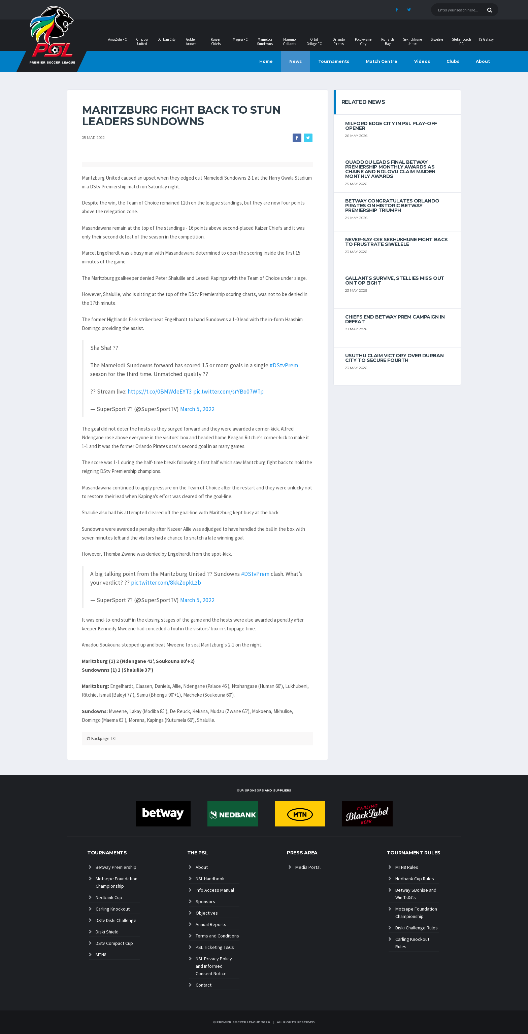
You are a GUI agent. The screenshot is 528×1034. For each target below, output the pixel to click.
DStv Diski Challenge (116, 920)
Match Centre (381, 61)
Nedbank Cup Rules (414, 879)
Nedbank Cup (109, 897)
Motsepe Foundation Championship (116, 882)
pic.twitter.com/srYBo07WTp (228, 391)
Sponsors (205, 901)
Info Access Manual (215, 890)
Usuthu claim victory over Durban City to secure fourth (394, 358)
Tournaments (333, 61)
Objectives (207, 913)
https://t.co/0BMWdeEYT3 (160, 391)
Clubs (453, 61)
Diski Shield (107, 932)
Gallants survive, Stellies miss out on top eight (394, 280)
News (295, 61)
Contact (203, 985)
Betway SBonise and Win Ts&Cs (415, 893)
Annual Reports (211, 924)
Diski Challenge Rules (416, 928)
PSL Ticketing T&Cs (215, 947)
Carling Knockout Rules (412, 943)
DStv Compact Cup (114, 943)
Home (266, 61)
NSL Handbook (210, 879)
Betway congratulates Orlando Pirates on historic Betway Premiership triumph (392, 205)
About (483, 61)
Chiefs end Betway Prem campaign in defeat (395, 319)
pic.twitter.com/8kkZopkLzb (166, 582)
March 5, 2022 (197, 409)
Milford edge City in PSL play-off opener (391, 125)
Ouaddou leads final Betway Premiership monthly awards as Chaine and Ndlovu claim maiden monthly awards (390, 169)
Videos (422, 61)
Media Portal (308, 867)
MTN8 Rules (406, 867)
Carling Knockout (113, 909)
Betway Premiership (116, 867)
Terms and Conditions (217, 936)
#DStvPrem (284, 365)
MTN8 (101, 955)
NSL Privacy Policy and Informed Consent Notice (214, 966)
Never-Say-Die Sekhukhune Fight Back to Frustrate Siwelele (396, 241)
